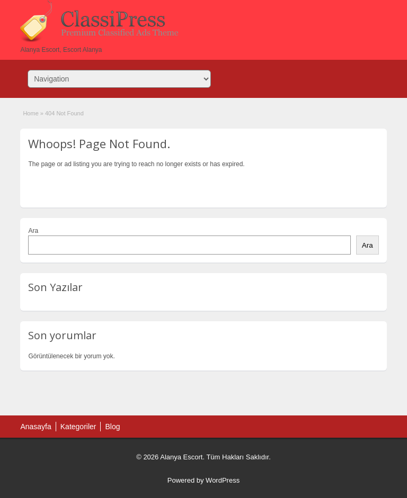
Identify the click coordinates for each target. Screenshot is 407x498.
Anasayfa (35, 426)
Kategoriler (78, 426)
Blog (112, 426)
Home (30, 113)
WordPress (223, 480)
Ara (33, 230)
